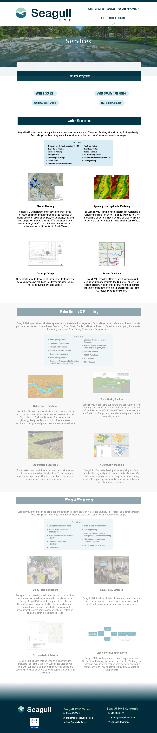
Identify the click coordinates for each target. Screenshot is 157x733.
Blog (102, 18)
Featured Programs (127, 8)
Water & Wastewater (45, 103)
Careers (112, 18)
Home (90, 8)
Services (111, 8)
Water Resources (45, 93)
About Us (99, 8)
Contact (122, 18)
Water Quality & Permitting (111, 93)
